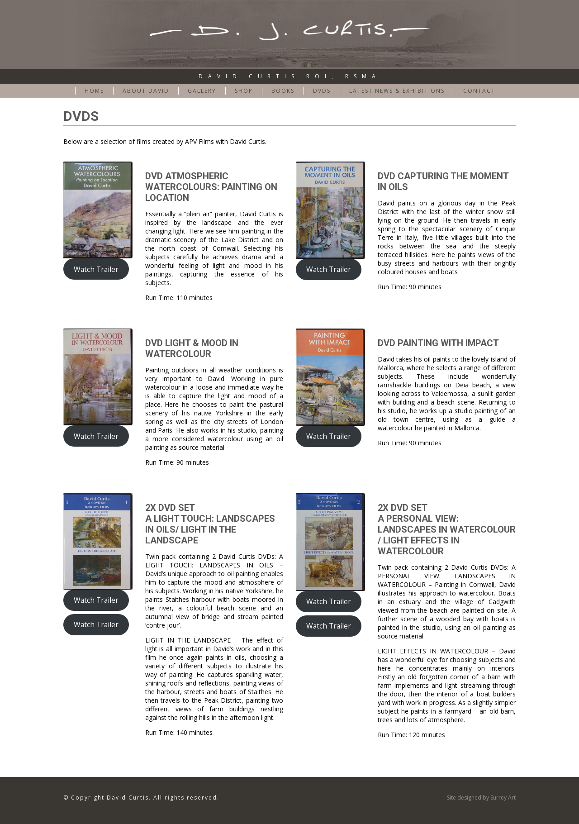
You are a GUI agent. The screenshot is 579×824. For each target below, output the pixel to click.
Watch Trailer (96, 269)
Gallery (202, 91)
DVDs (322, 91)
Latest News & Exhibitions (397, 91)
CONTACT (479, 91)
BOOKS (282, 91)
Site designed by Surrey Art (481, 797)
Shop (244, 91)
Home (94, 91)
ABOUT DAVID (146, 91)
